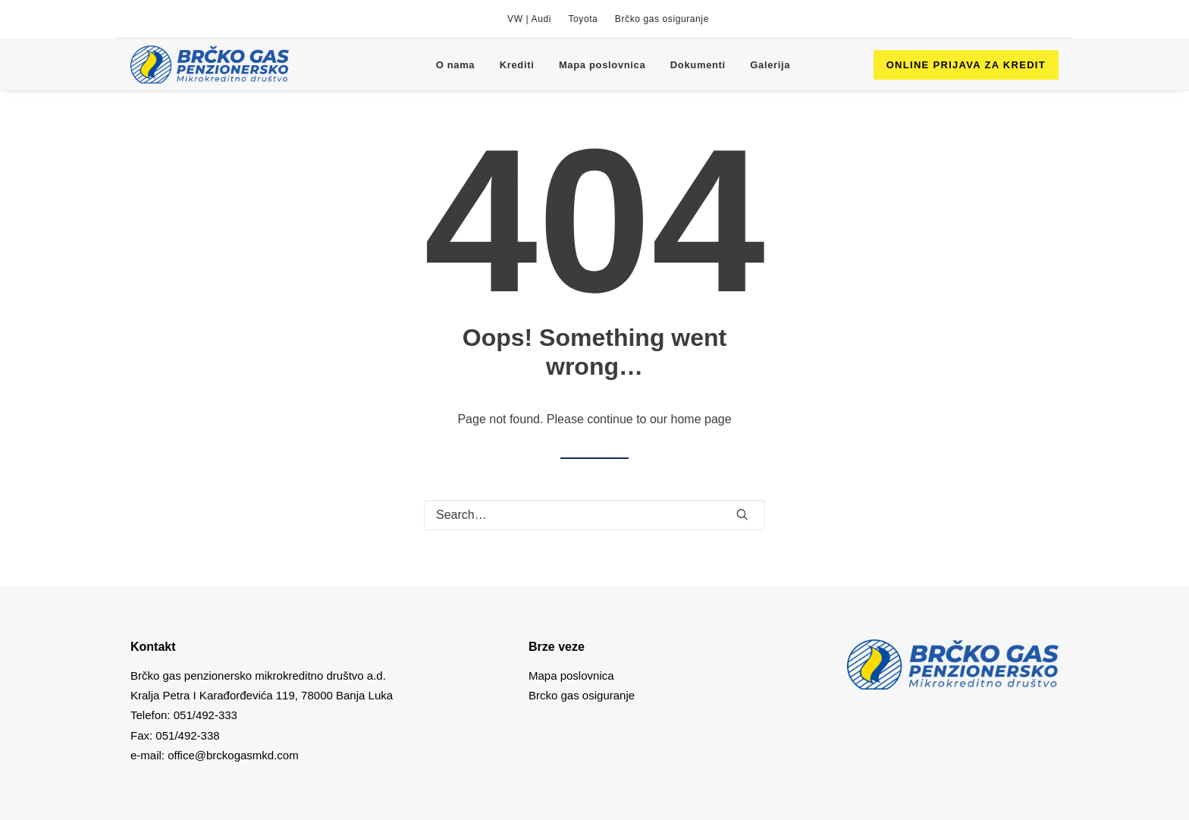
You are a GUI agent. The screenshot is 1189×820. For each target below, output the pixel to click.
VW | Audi (529, 19)
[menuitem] (529, 19)
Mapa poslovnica (602, 65)
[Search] (594, 515)
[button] (742, 514)
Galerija (770, 65)
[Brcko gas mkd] (209, 64)
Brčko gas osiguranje (662, 19)
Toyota (583, 19)
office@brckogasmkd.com (233, 755)
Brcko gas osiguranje (582, 695)
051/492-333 (205, 714)
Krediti (517, 65)
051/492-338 (185, 735)
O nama (455, 65)
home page (701, 419)
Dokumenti (698, 65)
